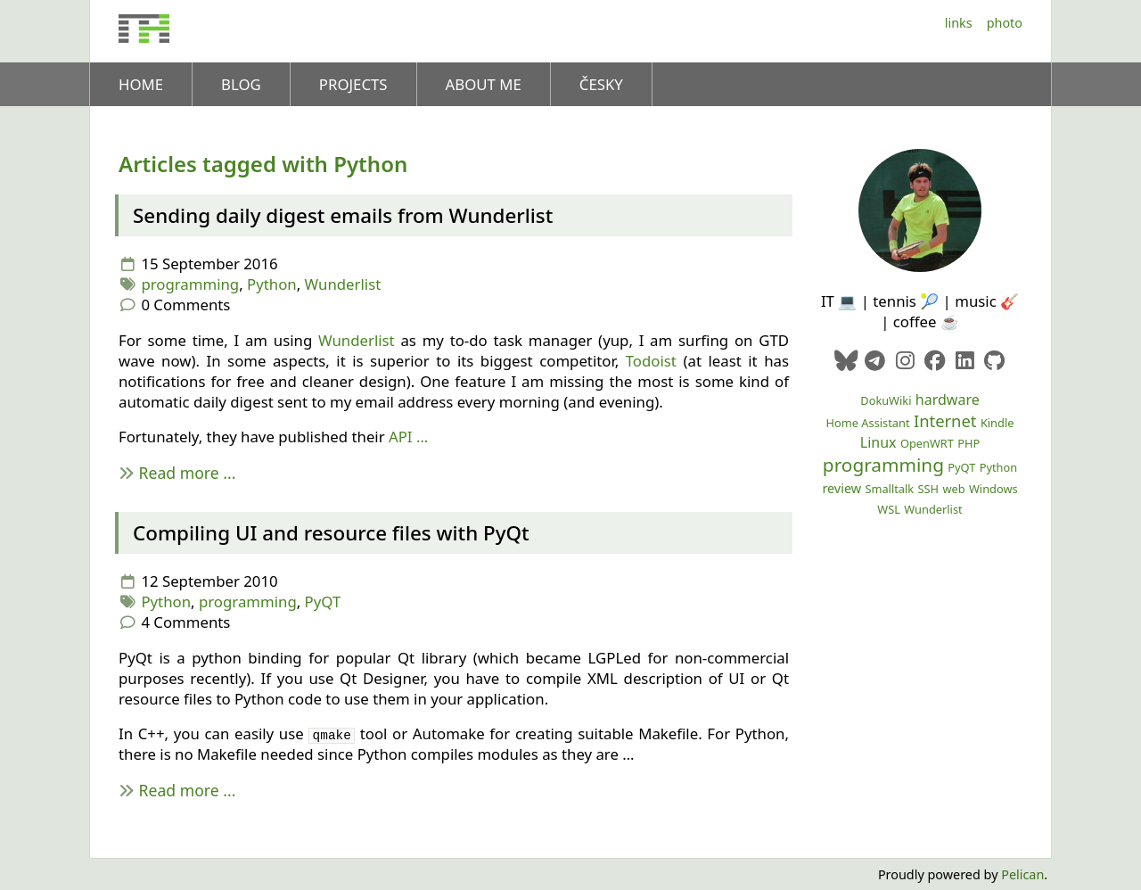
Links (959, 22)
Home (141, 84)
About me (483, 84)
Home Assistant (868, 423)
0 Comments (185, 304)
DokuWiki (885, 400)
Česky (601, 84)
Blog (241, 84)
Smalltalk (889, 489)
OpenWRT (927, 443)
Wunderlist (343, 284)
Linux (878, 442)
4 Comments (185, 622)
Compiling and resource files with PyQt (331, 533)
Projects (353, 84)
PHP (968, 443)
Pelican (1022, 874)
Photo (1004, 22)
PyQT (323, 601)
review (841, 488)
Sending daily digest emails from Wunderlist (343, 215)
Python (272, 284)
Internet (945, 420)
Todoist (651, 360)
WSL (888, 509)
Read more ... (187, 472)
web (953, 489)
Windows (993, 489)
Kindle (997, 423)
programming (190, 284)
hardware (947, 399)
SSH (929, 489)
